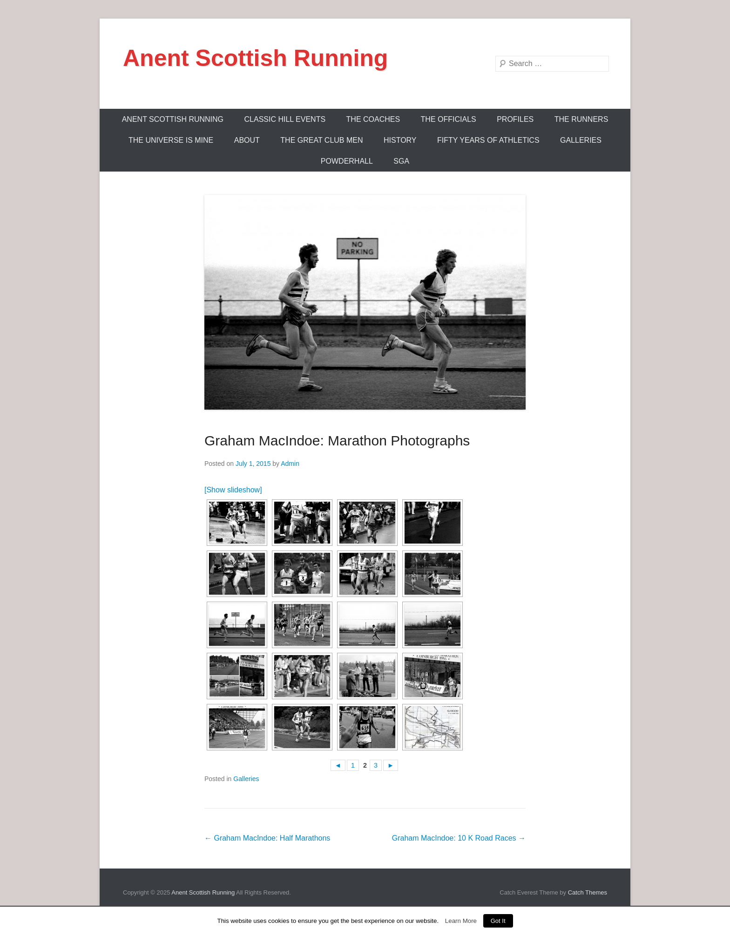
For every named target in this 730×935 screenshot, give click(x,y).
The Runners (581, 119)
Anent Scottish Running (255, 58)
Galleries (581, 140)
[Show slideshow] (233, 490)
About (247, 140)
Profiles (515, 119)
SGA (401, 161)
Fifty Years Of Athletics (488, 140)
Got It (498, 920)
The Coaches (373, 119)
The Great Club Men (321, 140)
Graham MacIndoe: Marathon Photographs (337, 440)
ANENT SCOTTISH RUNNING (172, 119)
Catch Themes (587, 892)
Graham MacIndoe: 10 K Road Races (459, 838)
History (400, 140)
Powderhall (347, 161)
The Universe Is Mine (170, 140)
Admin (290, 463)
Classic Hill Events (285, 119)
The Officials (448, 119)
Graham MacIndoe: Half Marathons (267, 838)
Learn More (461, 920)
